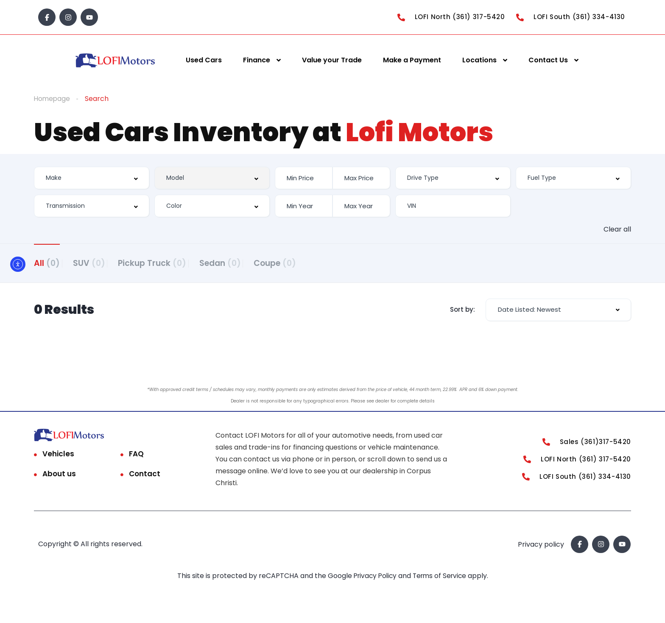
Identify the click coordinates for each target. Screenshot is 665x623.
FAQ (136, 457)
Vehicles (58, 457)
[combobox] (91, 178)
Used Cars (204, 60)
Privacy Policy (374, 579)
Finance (256, 60)
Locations (479, 60)
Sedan (244, 262)
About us (59, 477)
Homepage (52, 98)
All (47, 262)
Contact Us (548, 60)
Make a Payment (412, 60)
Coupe (308, 262)
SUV (97, 262)
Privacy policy (541, 547)
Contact (144, 477)
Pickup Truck (168, 262)
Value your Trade (332, 60)
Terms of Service (442, 579)
